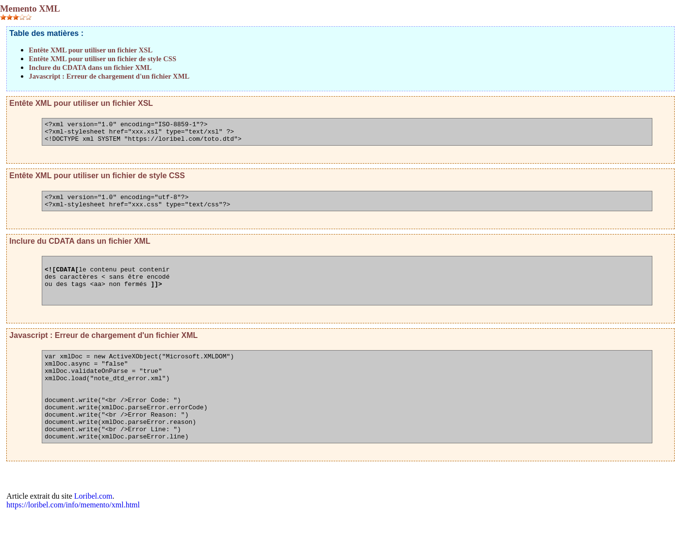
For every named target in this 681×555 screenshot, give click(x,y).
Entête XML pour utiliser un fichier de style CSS (102, 59)
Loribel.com (93, 535)
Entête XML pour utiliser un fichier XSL (90, 50)
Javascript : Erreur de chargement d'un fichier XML (109, 76)
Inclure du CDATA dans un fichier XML (90, 67)
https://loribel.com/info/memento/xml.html (73, 544)
